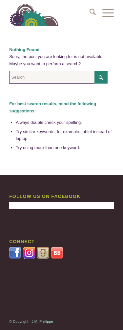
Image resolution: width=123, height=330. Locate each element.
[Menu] (105, 13)
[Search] (89, 13)
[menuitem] (89, 13)
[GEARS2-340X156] (51, 13)
